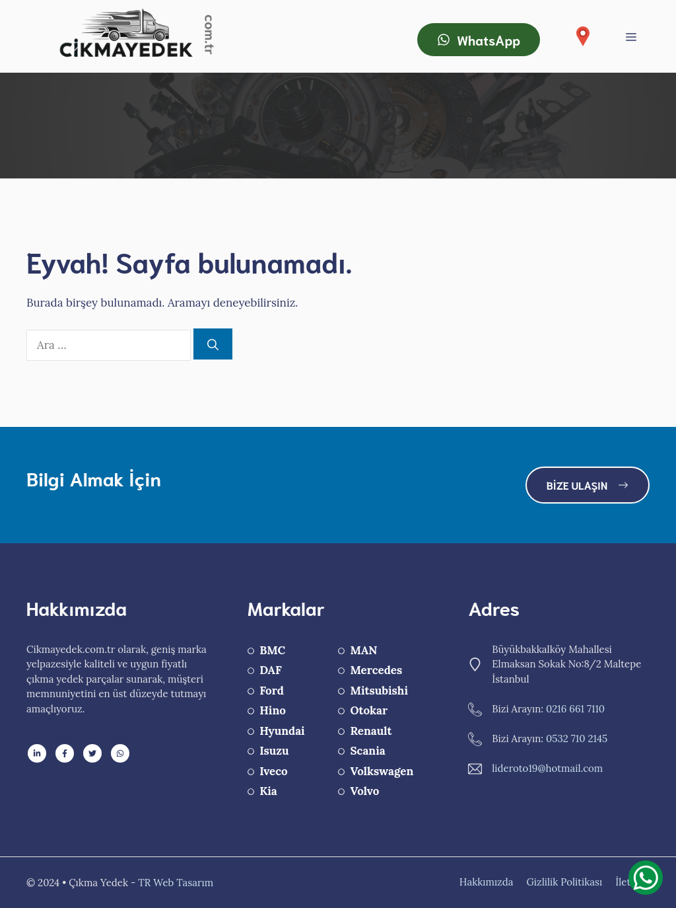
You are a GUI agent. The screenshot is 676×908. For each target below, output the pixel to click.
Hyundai (282, 731)
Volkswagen (381, 771)
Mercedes (376, 670)
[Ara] (212, 344)
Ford (271, 690)
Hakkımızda (486, 882)
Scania (367, 750)
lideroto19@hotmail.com (547, 768)
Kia (268, 791)
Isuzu (273, 750)
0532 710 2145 (576, 738)
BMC (272, 650)
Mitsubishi (379, 690)
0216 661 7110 (575, 708)
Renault (370, 731)
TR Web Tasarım (175, 882)
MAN (363, 650)
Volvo (364, 791)
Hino (272, 710)
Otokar (369, 710)
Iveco (273, 771)
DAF (270, 670)
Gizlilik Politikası (564, 882)
